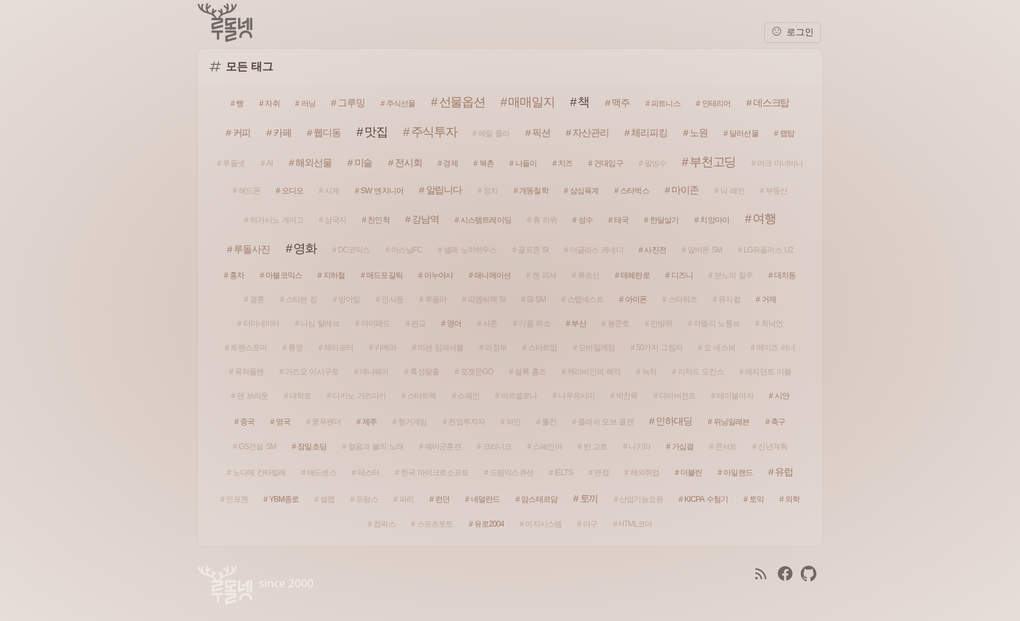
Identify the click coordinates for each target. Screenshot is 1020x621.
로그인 (793, 31)
